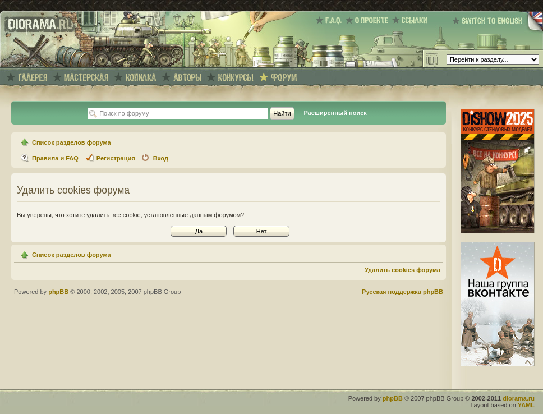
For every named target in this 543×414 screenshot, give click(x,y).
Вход (160, 158)
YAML (526, 405)
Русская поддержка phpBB (402, 291)
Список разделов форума (71, 142)
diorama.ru (519, 398)
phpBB (58, 291)
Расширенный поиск (334, 112)
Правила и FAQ (55, 158)
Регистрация (115, 158)
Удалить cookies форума (402, 269)
